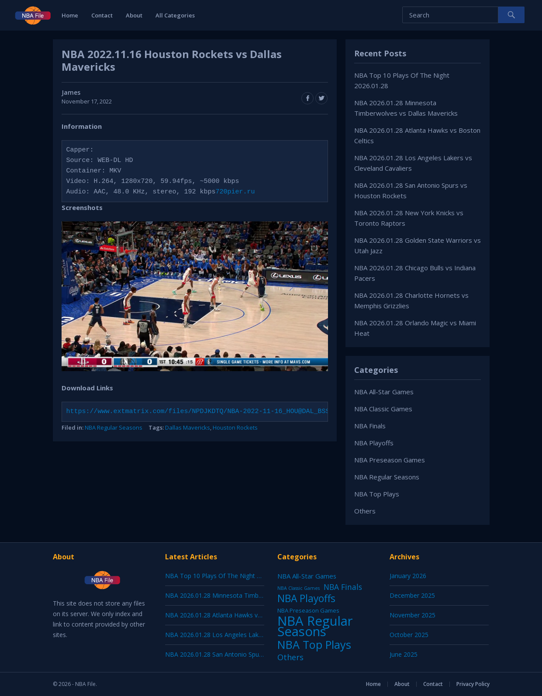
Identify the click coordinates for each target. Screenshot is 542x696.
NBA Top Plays (376, 493)
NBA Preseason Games (389, 459)
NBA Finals (370, 425)
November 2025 (412, 615)
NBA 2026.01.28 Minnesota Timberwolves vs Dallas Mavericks (253, 595)
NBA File (85, 684)
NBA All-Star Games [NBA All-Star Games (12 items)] (306, 576)
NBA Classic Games (383, 408)
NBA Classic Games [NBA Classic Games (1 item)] (298, 588)
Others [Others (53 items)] (290, 657)
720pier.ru (235, 192)
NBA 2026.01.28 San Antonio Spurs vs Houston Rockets (244, 654)
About (134, 15)
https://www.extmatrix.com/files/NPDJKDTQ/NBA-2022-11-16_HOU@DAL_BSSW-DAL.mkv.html (225, 411)
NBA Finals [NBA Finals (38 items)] (343, 587)
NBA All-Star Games (384, 391)
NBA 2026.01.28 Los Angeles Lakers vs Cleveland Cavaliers (248, 635)
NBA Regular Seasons (113, 427)
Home (70, 15)
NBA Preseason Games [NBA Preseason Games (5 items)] (308, 610)
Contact (102, 15)
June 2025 (404, 654)
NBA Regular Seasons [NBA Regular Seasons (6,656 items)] (315, 626)
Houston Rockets (235, 427)
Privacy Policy (473, 684)
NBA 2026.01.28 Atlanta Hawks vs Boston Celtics (234, 615)
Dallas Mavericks (187, 427)
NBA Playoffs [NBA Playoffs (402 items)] (306, 598)
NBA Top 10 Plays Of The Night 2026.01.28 (226, 576)
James (71, 92)
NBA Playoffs (374, 442)
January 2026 (408, 576)
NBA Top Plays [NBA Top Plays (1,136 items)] (314, 644)
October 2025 (409, 635)
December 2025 (412, 595)
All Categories (175, 15)
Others (365, 510)
